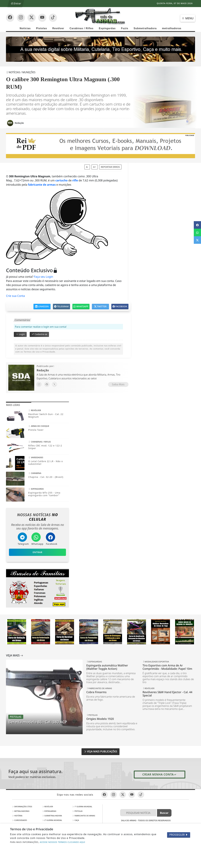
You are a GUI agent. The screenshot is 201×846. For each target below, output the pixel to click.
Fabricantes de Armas (83, 815)
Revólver (58, 28)
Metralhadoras (20, 811)
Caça (75, 820)
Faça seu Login (43, 276)
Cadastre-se (39, 334)
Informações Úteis (22, 806)
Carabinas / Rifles (81, 28)
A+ (94, 166)
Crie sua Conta (15, 296)
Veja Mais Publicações (100, 751)
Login (20, 334)
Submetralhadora (145, 28)
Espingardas (107, 28)
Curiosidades (19, 820)
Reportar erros (110, 166)
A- (87, 166)
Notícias (25, 28)
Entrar (16, 3)
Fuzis (124, 28)
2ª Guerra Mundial (52, 820)
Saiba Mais (118, 384)
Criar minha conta (159, 774)
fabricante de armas (42, 184)
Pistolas (41, 28)
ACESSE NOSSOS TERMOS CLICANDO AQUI (62, 842)
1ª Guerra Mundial (82, 806)
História (17, 815)
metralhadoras (171, 28)
